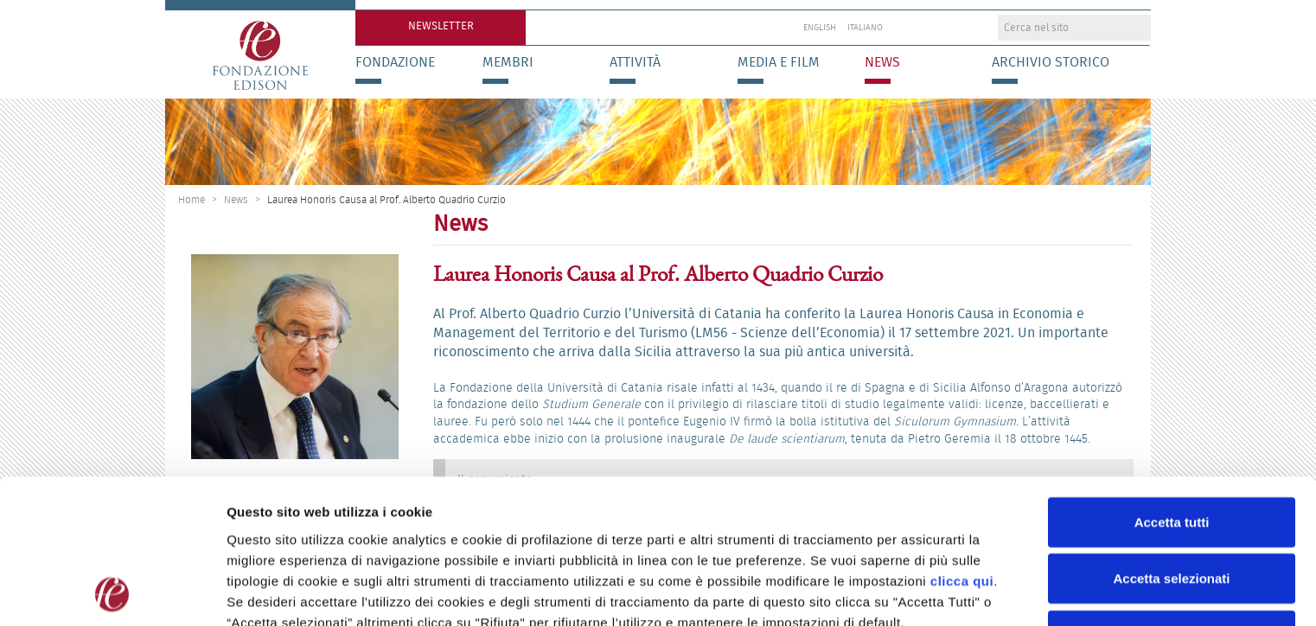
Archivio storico (1050, 62)
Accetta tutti (1172, 435)
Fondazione (395, 62)
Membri (507, 62)
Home (191, 199)
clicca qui (961, 494)
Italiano (865, 28)
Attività (635, 62)
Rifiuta (1172, 548)
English (819, 28)
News (882, 62)
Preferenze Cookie (907, 591)
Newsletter (441, 25)
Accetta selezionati (1171, 492)
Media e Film (779, 62)
